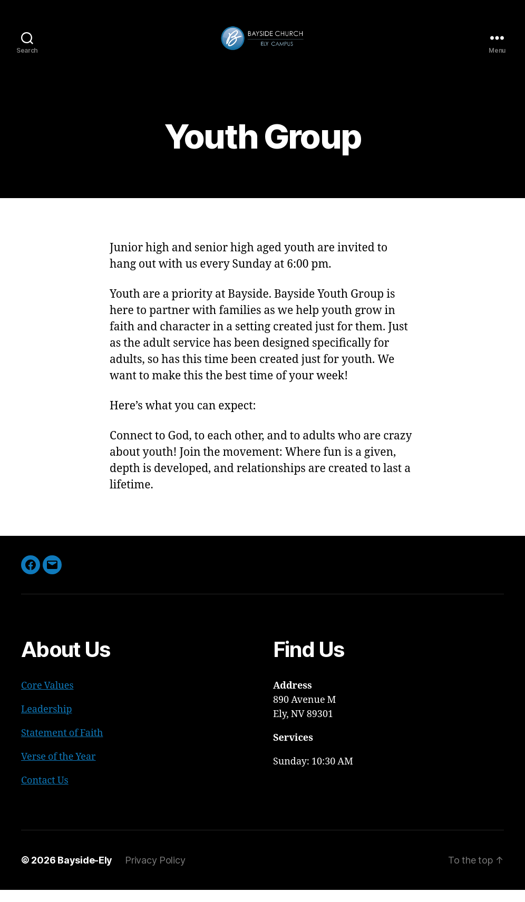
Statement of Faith (62, 745)
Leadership (46, 721)
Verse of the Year (58, 769)
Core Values (47, 698)
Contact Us (45, 793)
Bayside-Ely (84, 872)
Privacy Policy (155, 872)
